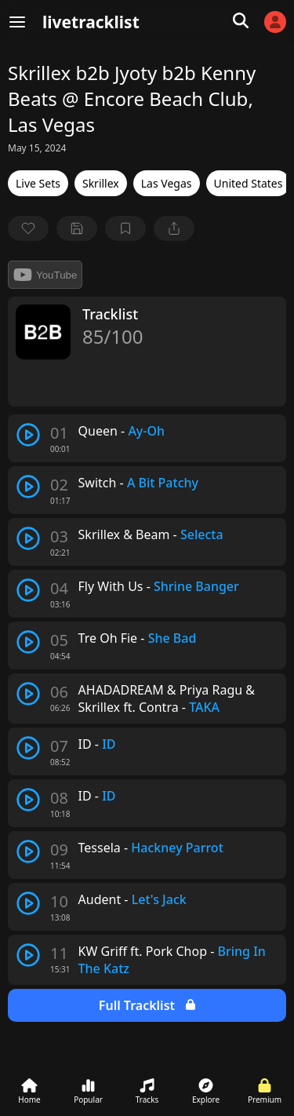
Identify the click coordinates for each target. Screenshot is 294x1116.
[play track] (28, 434)
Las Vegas (166, 183)
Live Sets (38, 183)
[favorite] (28, 228)
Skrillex (100, 183)
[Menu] (17, 22)
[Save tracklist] (76, 228)
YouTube (45, 274)
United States (248, 183)
